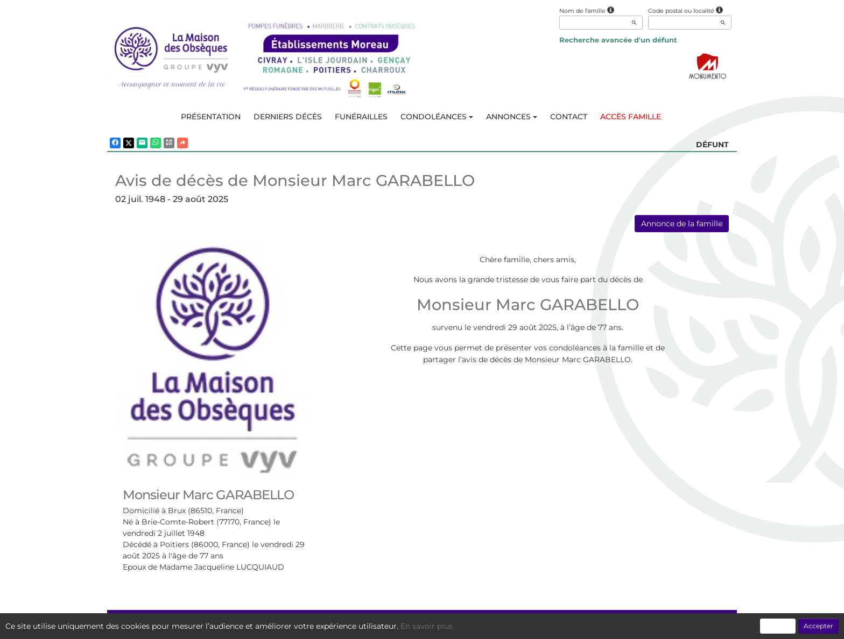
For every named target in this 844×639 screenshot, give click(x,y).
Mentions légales (520, 625)
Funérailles (361, 116)
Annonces (511, 116)
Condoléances (436, 116)
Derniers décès (288, 116)
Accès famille (630, 116)
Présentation (211, 116)
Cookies (466, 625)
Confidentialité (417, 625)
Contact (568, 116)
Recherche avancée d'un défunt (618, 39)
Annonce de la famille (681, 223)
